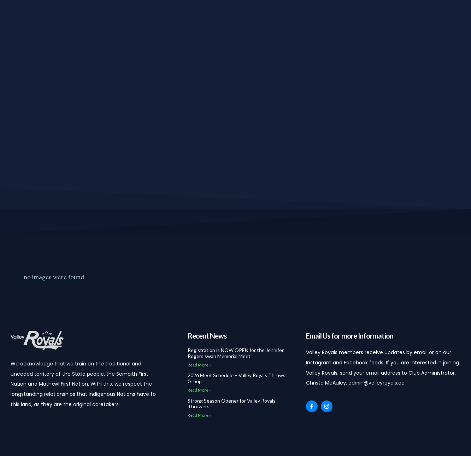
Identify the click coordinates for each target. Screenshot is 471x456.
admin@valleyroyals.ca (376, 382)
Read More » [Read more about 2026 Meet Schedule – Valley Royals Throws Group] (199, 390)
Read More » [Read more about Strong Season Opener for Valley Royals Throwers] (199, 415)
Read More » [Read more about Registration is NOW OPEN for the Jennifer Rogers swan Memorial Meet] (199, 365)
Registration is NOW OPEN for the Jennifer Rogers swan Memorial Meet (236, 353)
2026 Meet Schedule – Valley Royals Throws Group (236, 378)
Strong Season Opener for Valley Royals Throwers (232, 404)
